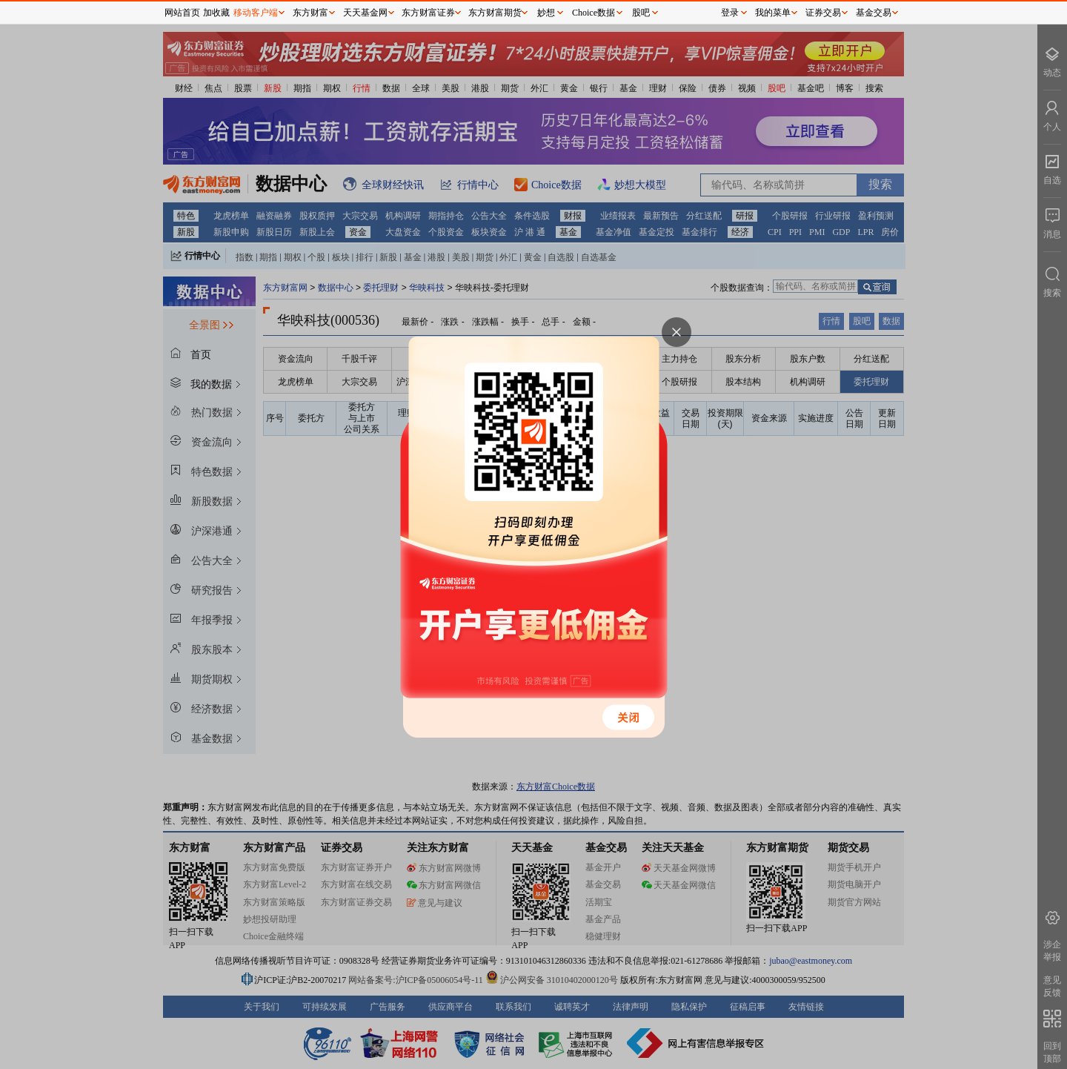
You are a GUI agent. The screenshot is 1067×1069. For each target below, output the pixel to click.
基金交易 (873, 12)
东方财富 (310, 12)
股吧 (641, 12)
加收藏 (216, 12)
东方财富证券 (428, 12)
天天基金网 (365, 12)
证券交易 (823, 12)
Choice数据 (593, 12)
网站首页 (182, 12)
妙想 (546, 12)
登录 (730, 12)
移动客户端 (255, 12)
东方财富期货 (495, 12)
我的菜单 (773, 12)
